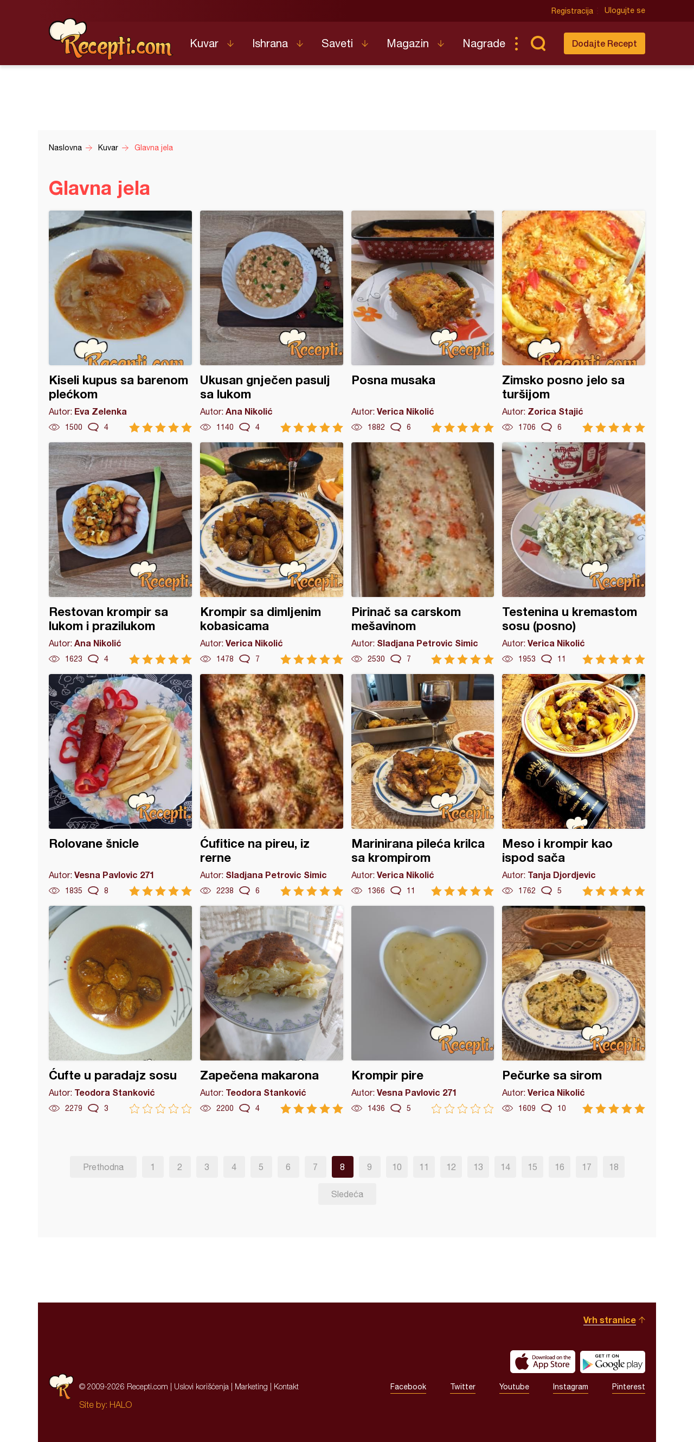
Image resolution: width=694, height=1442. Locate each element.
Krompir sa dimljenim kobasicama (271, 553)
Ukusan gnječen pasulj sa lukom (271, 322)
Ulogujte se (625, 11)
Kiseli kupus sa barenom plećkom (120, 322)
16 (559, 1167)
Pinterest (628, 1386)
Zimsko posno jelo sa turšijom (573, 322)
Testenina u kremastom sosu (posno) (573, 553)
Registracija (572, 11)
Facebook (408, 1386)
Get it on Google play (612, 1361)
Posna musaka (422, 322)
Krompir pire (422, 1010)
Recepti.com (111, 39)
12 (451, 1167)
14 (505, 1167)
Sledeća (347, 1194)
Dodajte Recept (604, 43)
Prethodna (103, 1167)
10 (397, 1167)
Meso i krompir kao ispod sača (573, 785)
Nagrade (483, 43)
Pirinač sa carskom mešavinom (422, 553)
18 (614, 1167)
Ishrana (270, 43)
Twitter (462, 1386)
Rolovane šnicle (120, 785)
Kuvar (204, 43)
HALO (121, 1404)
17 (587, 1167)
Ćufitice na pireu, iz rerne (271, 785)
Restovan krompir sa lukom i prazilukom (120, 553)
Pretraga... (537, 43)
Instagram (570, 1386)
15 (532, 1167)
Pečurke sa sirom (573, 1010)
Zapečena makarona (271, 1010)
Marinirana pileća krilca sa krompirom (422, 785)
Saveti (337, 43)
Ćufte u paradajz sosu (120, 1010)
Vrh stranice (609, 1319)
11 (424, 1167)
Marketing (251, 1386)
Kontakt (286, 1386)
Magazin (408, 43)
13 (478, 1167)
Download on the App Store (542, 1361)
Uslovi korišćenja (201, 1386)
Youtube (514, 1386)
